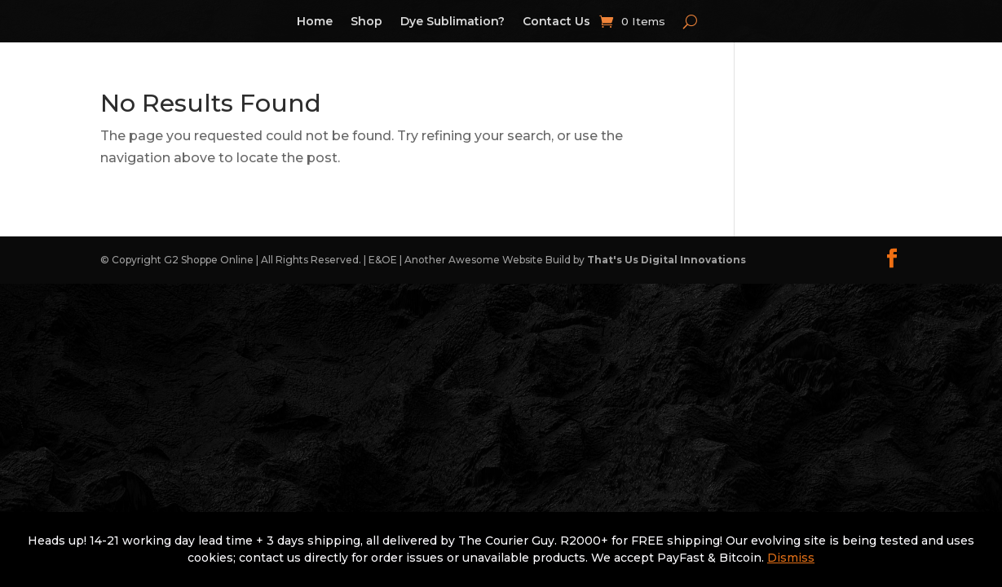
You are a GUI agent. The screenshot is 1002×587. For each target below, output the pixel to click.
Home (315, 22)
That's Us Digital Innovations (666, 260)
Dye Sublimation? (452, 22)
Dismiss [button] (790, 557)
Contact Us (556, 22)
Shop (366, 22)
